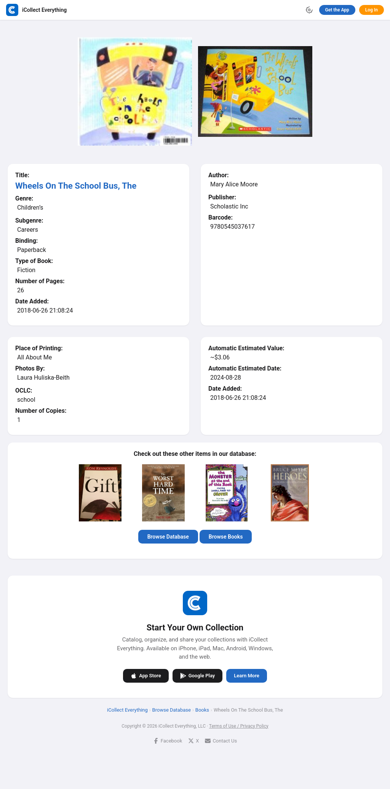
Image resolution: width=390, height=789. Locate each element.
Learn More (246, 675)
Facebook (167, 740)
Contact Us (221, 740)
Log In (371, 10)
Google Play (197, 675)
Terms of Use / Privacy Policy (239, 725)
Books (202, 709)
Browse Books (226, 537)
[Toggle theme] (309, 10)
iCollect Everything (127, 709)
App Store (146, 675)
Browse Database (168, 537)
